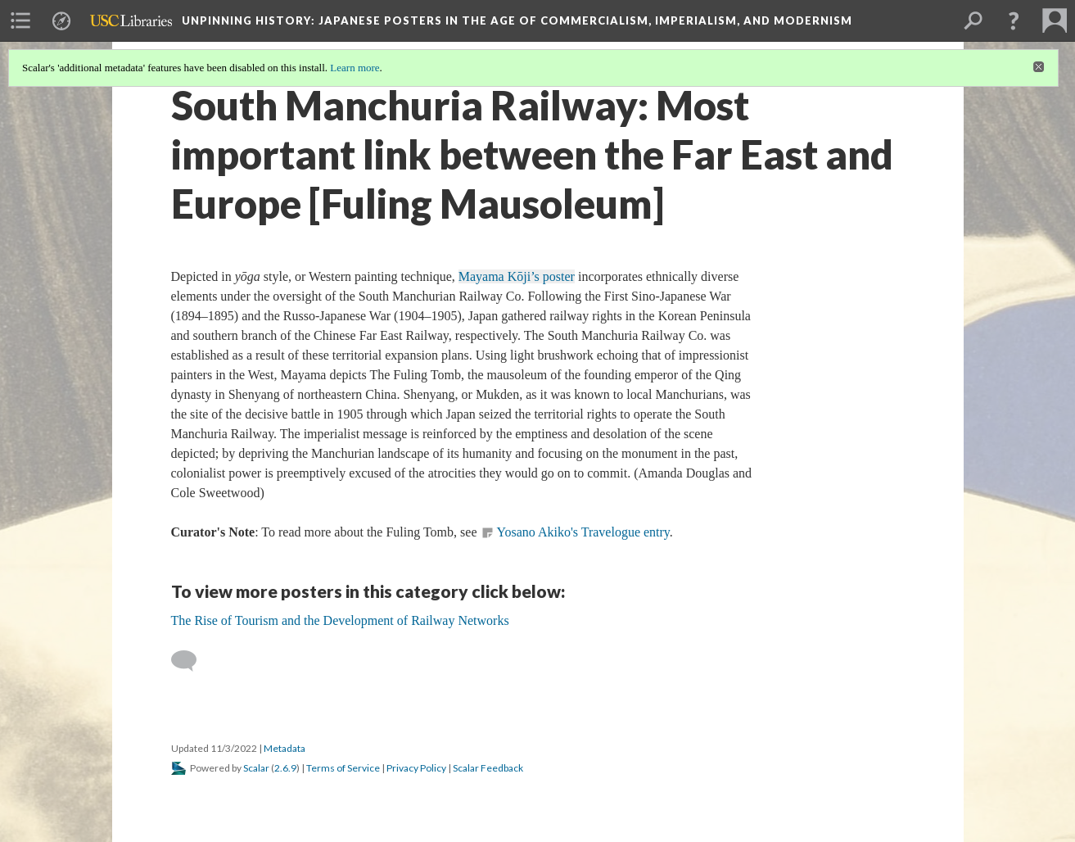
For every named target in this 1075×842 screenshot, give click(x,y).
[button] (1013, 20)
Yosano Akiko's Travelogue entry (582, 532)
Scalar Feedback (488, 768)
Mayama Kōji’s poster (516, 276)
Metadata (284, 748)
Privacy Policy (416, 768)
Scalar (256, 768)
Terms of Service (343, 768)
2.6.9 (285, 768)
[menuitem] (20, 20)
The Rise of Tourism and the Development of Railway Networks (340, 620)
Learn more (354, 67)
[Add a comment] (191, 661)
